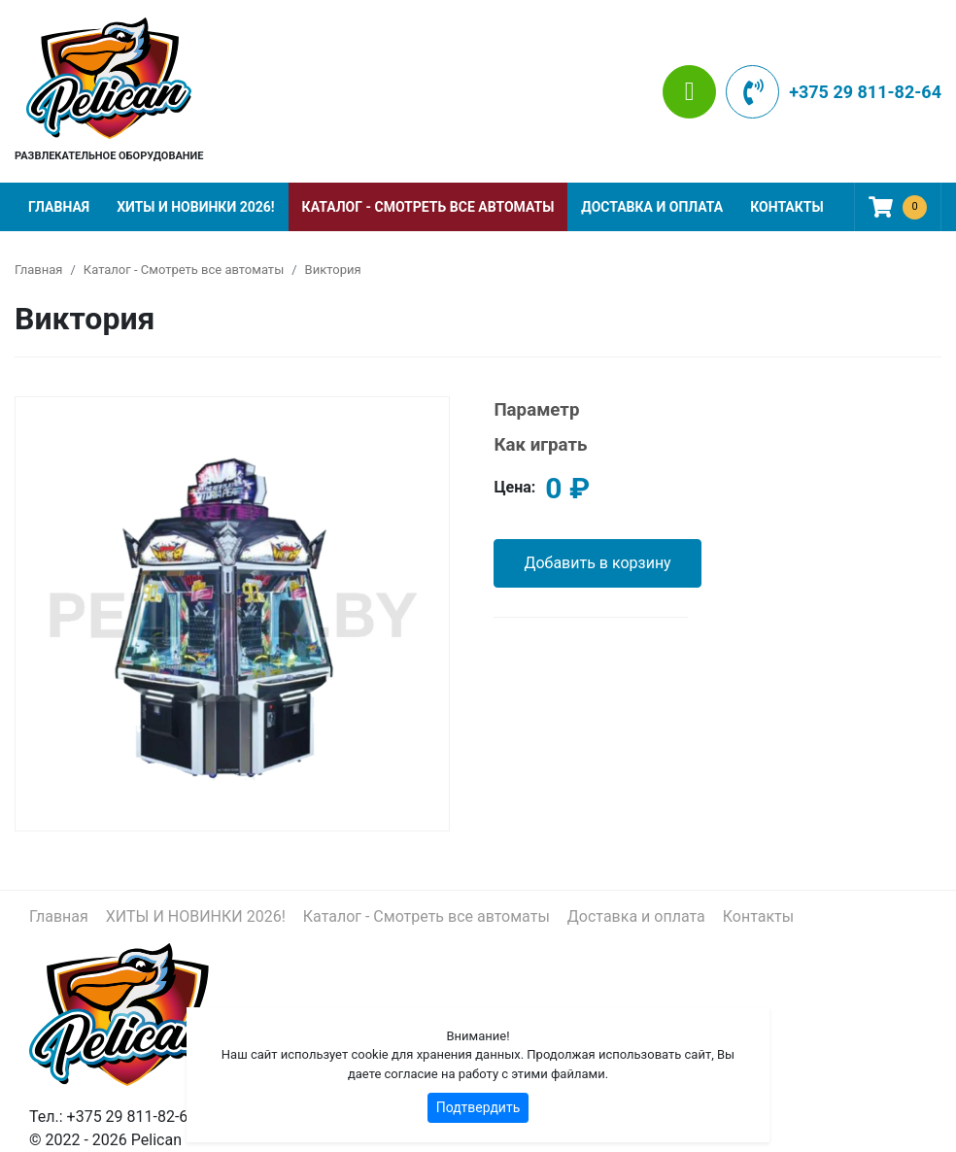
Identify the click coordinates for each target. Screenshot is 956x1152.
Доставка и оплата (652, 207)
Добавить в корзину (597, 563)
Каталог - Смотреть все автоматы (428, 207)
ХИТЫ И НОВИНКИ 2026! (195, 207)
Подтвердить (478, 1107)
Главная (58, 207)
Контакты (786, 207)
